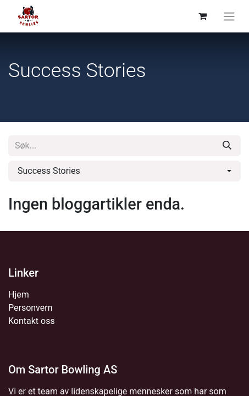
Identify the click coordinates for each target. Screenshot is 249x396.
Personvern (30, 307)
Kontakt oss (31, 321)
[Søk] (227, 145)
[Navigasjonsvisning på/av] (229, 16)
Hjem (18, 294)
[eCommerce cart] (202, 16)
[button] (124, 171)
